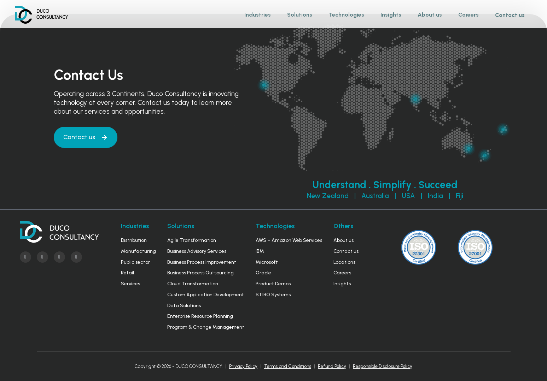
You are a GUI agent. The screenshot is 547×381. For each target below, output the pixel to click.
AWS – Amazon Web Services (289, 240)
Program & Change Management (205, 327)
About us (343, 240)
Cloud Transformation (192, 284)
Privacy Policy (243, 366)
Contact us (510, 15)
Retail (127, 273)
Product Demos (273, 284)
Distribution (134, 240)
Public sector (135, 262)
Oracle (263, 273)
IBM (260, 251)
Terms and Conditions (287, 366)
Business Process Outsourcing (200, 273)
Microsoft (267, 262)
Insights (342, 284)
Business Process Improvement (201, 262)
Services (130, 284)
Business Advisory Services (196, 251)
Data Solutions (184, 306)
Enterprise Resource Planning (200, 316)
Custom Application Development (205, 295)
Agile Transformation (191, 240)
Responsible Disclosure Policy (382, 366)
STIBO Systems (273, 295)
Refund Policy (332, 366)
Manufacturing (138, 251)
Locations (344, 262)
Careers (342, 273)
